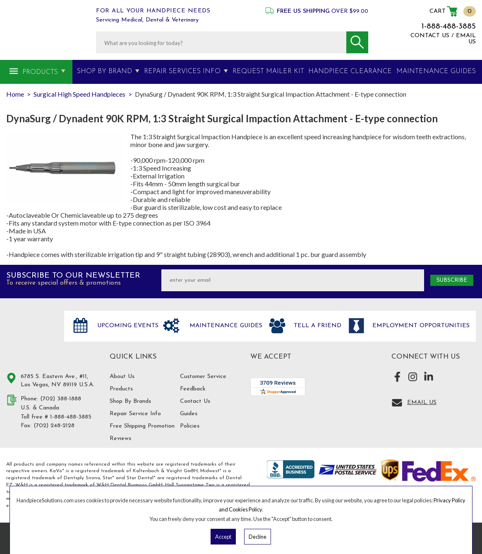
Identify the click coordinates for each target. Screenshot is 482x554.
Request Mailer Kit (268, 71)
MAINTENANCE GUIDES (436, 71)
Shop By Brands (130, 401)
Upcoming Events (126, 326)
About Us (122, 376)
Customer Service (203, 376)
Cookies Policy (245, 509)
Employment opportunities (420, 326)
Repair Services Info (182, 71)
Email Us (421, 402)
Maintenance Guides (224, 326)
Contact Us (195, 401)
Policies (189, 426)
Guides (188, 414)
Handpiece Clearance (350, 71)
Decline (257, 536)
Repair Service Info (135, 414)
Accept (223, 536)
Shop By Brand (104, 71)
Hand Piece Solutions (30, 335)
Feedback (193, 389)
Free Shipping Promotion (142, 426)
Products (40, 72)
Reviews (120, 438)
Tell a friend (316, 326)
